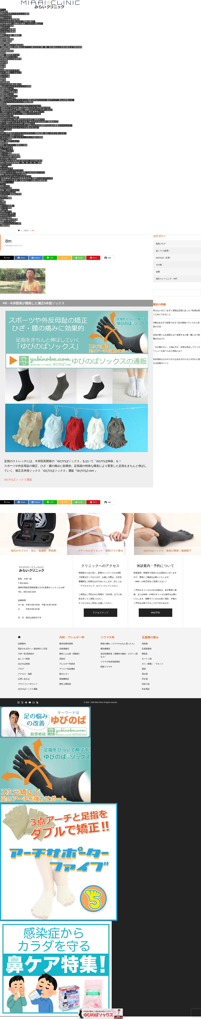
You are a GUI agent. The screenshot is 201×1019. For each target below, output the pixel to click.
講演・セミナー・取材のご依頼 (13, 147)
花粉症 (3, 36)
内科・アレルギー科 (71, 639)
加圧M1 (3, 106)
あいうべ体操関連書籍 (10, 157)
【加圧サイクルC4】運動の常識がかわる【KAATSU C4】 (25, 110)
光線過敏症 (5, 39)
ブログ (3, 186)
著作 (2, 134)
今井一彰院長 (6, 132)
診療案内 (4, 14)
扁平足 (3, 83)
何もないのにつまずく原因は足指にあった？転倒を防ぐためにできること (176, 315)
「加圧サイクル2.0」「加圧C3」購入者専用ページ (22, 114)
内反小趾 (4, 65)
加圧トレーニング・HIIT (10, 226)
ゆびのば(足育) (6, 171)
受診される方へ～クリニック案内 (14, 16)
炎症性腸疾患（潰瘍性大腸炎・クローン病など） (21, 26)
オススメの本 (6, 190)
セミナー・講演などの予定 (11, 137)
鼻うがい (4, 169)
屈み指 (3, 69)
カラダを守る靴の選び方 (10, 87)
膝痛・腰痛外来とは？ (10, 57)
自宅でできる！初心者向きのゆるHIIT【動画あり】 (22, 122)
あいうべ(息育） (7, 208)
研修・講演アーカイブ (10, 143)
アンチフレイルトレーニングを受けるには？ (19, 130)
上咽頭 (3, 204)
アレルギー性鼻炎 (8, 34)
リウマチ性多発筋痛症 (10, 22)
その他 (3, 206)
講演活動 (4, 145)
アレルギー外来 (7, 28)
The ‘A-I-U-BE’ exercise (10, 159)
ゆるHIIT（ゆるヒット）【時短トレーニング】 (20, 116)
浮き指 (3, 67)
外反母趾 (4, 63)
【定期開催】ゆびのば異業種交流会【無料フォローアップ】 (26, 181)
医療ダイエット (7, 185)
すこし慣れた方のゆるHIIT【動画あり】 (17, 126)
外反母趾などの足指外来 (10, 61)
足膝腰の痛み (150, 639)
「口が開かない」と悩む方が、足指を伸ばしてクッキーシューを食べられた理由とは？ (176, 351)
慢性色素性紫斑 (7, 41)
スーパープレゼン (8, 194)
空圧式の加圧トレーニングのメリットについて (20, 108)
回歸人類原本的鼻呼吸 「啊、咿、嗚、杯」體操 (21, 165)
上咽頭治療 (5, 228)
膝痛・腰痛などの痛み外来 (11, 47)
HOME (19, 639)
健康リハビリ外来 (8, 100)
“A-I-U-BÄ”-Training (8, 161)
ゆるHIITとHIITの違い (9, 120)
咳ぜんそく (5, 30)
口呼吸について (7, 153)
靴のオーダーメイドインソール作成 (15, 88)
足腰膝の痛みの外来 (9, 222)
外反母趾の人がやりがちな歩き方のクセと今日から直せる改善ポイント (176, 363)
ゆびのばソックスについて (11, 173)
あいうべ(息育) (6, 151)
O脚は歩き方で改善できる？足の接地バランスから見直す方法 (176, 327)
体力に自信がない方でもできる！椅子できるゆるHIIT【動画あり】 (29, 124)
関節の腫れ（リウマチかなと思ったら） (118, 646)
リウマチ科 (107, 639)
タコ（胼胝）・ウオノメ (10, 75)
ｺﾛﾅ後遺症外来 (6, 149)
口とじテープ (6, 167)
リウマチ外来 (6, 18)
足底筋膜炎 (5, 85)
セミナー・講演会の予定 (10, 196)
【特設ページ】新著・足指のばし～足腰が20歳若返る (23, 183)
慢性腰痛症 (5, 51)
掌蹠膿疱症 (5, 45)
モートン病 (5, 79)
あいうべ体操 (6, 155)
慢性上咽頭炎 (6, 43)
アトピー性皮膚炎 (8, 32)
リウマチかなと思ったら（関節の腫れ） (17, 24)
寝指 (2, 71)
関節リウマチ (6, 20)
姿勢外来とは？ (7, 96)
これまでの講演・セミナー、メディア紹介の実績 (21, 139)
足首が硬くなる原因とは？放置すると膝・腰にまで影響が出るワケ (176, 339)
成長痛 (3, 55)
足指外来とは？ (7, 90)
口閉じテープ (6, 214)
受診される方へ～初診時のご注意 (32, 651)
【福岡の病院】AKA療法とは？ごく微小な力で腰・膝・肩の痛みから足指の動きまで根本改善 (41, 49)
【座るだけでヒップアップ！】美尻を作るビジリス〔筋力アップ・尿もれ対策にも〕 (37, 102)
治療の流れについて (9, 59)
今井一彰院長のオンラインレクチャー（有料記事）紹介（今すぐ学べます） (33, 136)
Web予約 (155, 615)
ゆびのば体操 (6, 220)
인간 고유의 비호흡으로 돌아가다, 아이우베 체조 (21, 163)
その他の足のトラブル (10, 73)
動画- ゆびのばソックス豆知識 (13, 177)
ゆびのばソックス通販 (18, 481)
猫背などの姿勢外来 (9, 94)
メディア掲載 (6, 141)
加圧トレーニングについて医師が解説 (16, 104)
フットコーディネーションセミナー (15, 179)
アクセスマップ (100, 615)
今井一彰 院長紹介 (26, 656)
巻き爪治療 (5, 77)
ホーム (3, 12)
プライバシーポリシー (28, 686)
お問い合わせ (24, 681)
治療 (2, 202)
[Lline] (50, 260)
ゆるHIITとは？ (6, 118)
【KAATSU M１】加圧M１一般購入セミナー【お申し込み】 (26, 112)
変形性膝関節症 (7, 53)
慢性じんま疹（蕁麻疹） (10, 38)
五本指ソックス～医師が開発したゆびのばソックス (22, 175)
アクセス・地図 (25, 676)
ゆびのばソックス (8, 218)
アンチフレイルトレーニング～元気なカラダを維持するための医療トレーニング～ (36, 128)
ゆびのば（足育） (8, 216)
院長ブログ (5, 188)
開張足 (3, 81)
